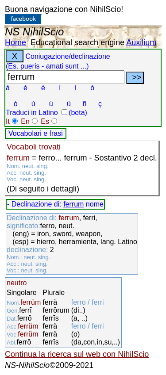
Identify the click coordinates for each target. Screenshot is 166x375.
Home (15, 42)
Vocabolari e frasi (35, 133)
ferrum (73, 204)
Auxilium (141, 42)
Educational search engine (77, 42)
